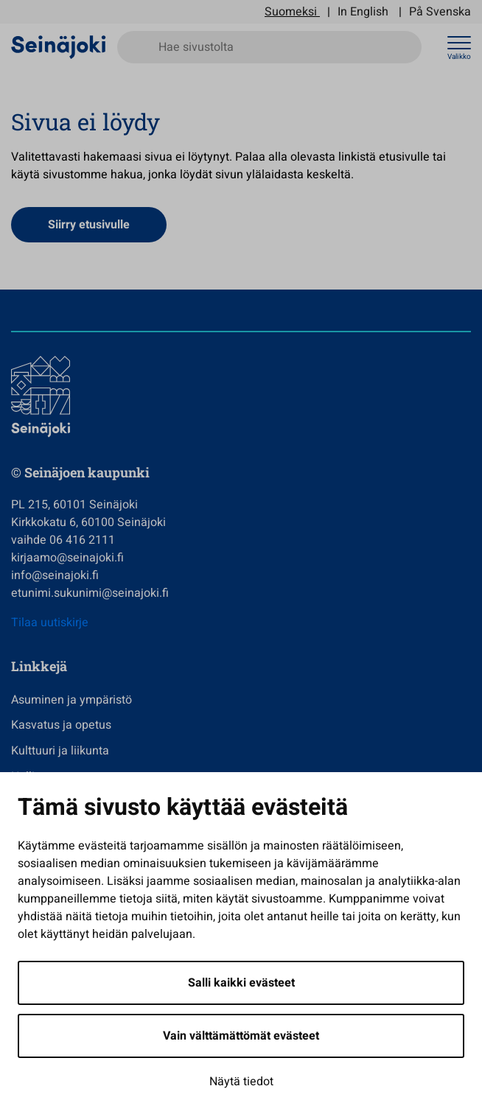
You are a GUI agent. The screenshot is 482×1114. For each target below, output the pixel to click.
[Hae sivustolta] (269, 47)
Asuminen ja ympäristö (71, 700)
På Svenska (440, 12)
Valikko (459, 57)
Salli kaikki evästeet (241, 983)
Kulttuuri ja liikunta (60, 751)
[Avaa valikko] (459, 47)
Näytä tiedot (241, 1081)
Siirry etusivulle (89, 225)
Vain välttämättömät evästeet (241, 1036)
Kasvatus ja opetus (61, 725)
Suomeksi (291, 12)
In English (363, 12)
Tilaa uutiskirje (49, 622)
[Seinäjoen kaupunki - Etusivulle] (58, 46)
